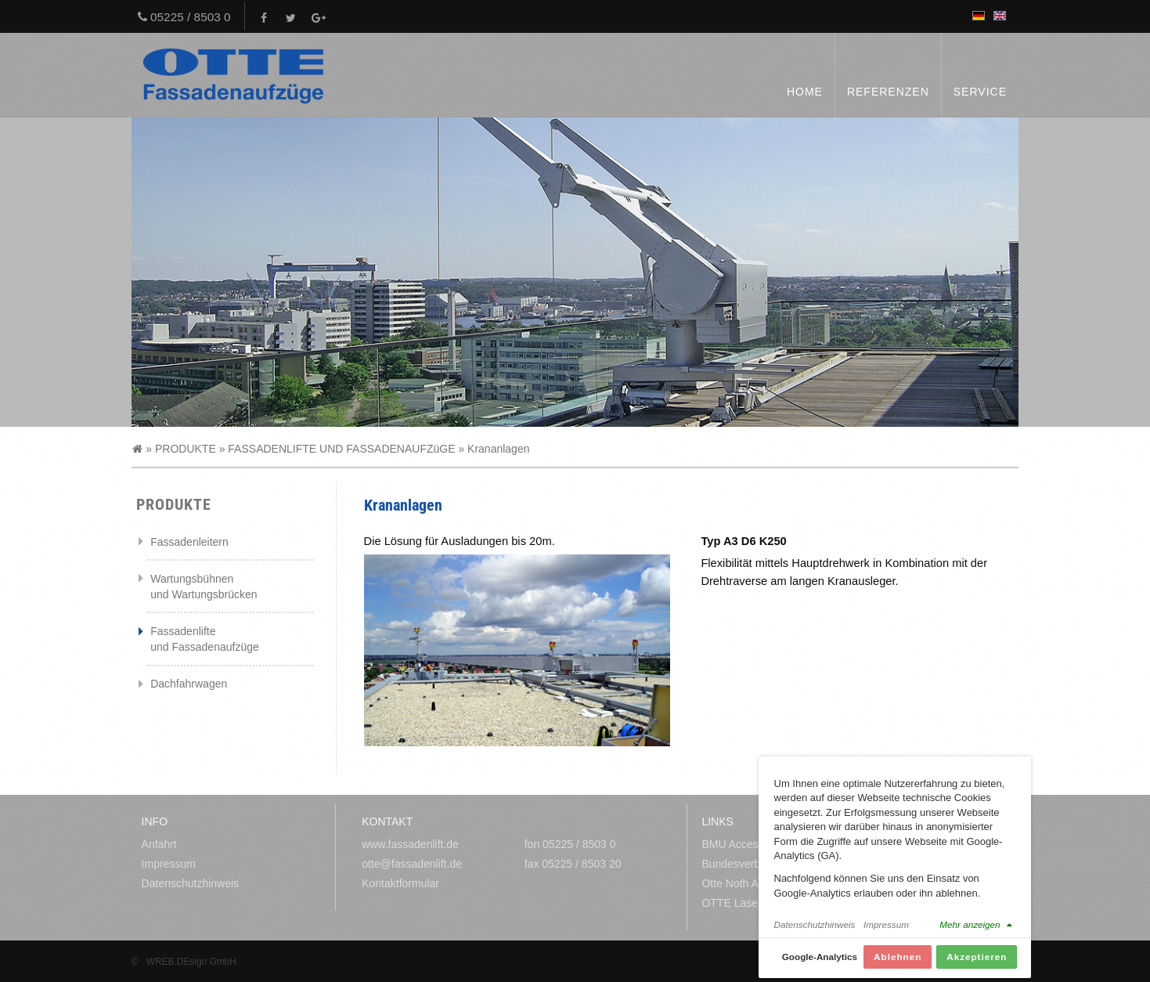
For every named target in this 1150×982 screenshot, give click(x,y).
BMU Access (732, 844)
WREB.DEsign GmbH (191, 961)
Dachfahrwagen (188, 683)
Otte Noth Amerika (746, 883)
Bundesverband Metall (755, 863)
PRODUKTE (185, 448)
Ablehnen (897, 963)
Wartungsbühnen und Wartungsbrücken (203, 586)
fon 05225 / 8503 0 (570, 844)
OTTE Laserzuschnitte (755, 903)
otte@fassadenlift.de (412, 863)
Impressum (169, 863)
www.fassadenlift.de (410, 844)
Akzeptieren (976, 963)
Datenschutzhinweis (191, 883)
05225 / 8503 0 (184, 16)
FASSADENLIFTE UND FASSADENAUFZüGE (341, 448)
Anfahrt (159, 844)
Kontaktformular (400, 883)
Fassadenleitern (189, 542)
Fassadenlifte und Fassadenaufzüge (204, 639)
